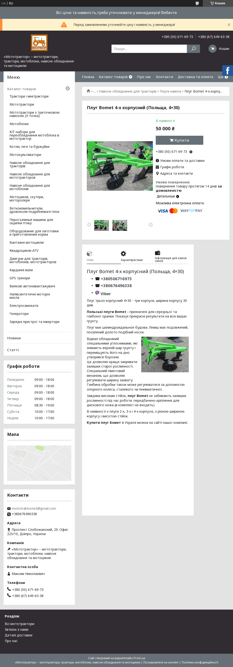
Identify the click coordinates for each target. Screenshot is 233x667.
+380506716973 (116, 278)
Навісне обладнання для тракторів (127, 91)
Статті (13, 349)
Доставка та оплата (195, 76)
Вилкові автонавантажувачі (32, 286)
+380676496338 (116, 285)
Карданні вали (21, 270)
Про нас (144, 76)
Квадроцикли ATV (24, 251)
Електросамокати (24, 306)
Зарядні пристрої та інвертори (34, 322)
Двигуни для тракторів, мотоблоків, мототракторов (33, 260)
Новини (14, 338)
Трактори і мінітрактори (29, 96)
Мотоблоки (19, 124)
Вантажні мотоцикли (27, 243)
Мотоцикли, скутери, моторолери (27, 198)
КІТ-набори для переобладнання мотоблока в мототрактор (34, 135)
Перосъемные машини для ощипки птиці (31, 221)
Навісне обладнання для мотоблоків (30, 187)
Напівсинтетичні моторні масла (30, 296)
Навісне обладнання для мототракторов (30, 176)
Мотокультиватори (25, 155)
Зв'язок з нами (16, 629)
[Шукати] (193, 49)
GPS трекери (20, 278)
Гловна (88, 76)
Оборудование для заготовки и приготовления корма (34, 233)
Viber (106, 293)
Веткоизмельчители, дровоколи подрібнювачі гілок (34, 210)
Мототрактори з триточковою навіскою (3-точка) (35, 114)
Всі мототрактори (19, 623)
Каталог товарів (113, 76)
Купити (182, 140)
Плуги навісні (170, 91)
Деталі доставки (18, 635)
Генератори (19, 314)
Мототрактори (22, 105)
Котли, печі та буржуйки (29, 147)
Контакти (164, 76)
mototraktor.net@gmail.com (34, 508)
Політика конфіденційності (200, 662)
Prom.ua (139, 658)
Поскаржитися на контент (161, 662)
